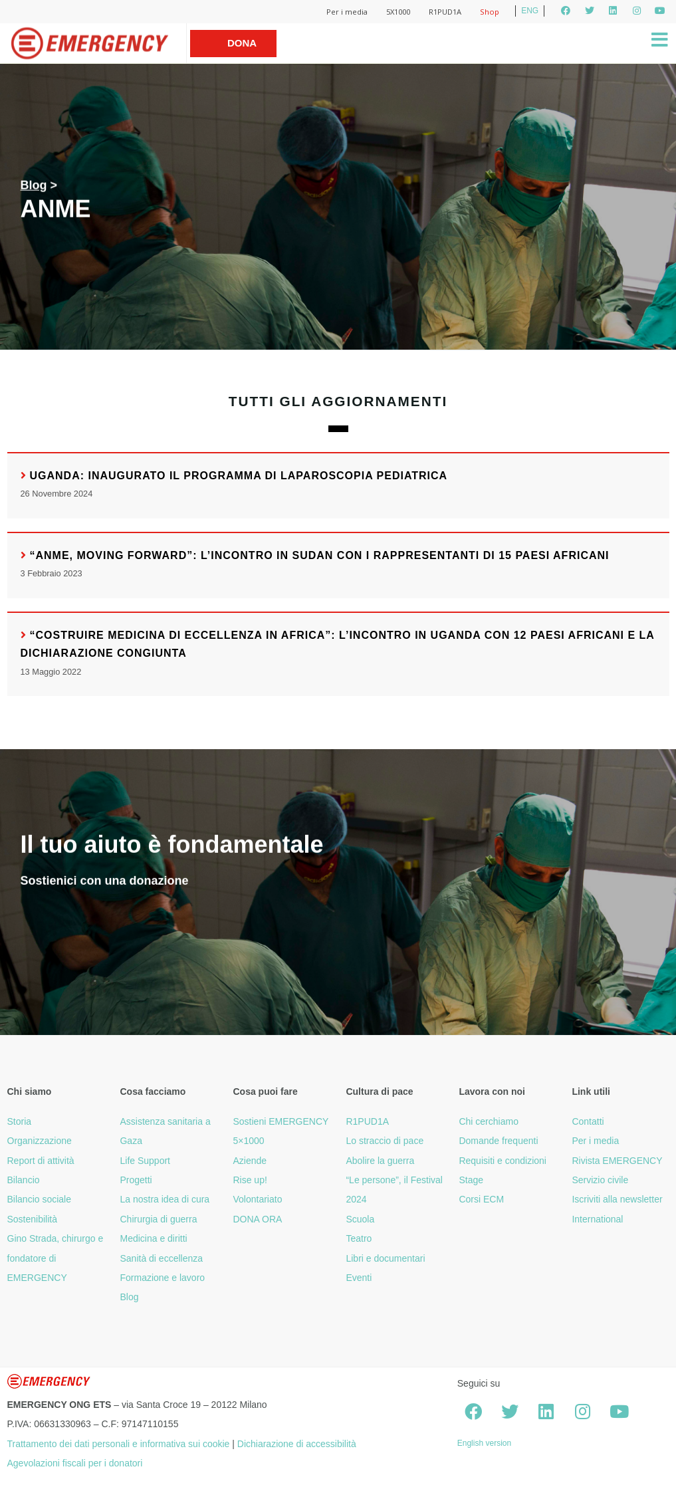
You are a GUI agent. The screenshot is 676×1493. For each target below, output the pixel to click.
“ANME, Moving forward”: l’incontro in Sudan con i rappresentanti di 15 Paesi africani (320, 555)
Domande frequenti (498, 1140)
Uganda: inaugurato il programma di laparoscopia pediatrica (239, 475)
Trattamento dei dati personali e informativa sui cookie (118, 1443)
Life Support (145, 1160)
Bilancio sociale (39, 1199)
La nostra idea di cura (164, 1199)
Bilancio (23, 1180)
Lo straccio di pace (384, 1140)
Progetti (136, 1180)
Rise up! (250, 1180)
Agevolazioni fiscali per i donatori (75, 1463)
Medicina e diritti (153, 1238)
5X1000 (398, 12)
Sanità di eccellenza (161, 1258)
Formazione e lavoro (162, 1277)
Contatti (588, 1121)
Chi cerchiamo (488, 1121)
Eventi (359, 1277)
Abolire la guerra (380, 1160)
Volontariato (257, 1199)
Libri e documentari (385, 1258)
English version (484, 1443)
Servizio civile (600, 1180)
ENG (529, 10)
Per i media (347, 12)
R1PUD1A (445, 12)
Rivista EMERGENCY (617, 1160)
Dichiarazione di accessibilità (296, 1443)
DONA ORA (257, 1219)
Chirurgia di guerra (158, 1219)
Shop (489, 12)
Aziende (250, 1160)
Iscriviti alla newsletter (617, 1199)
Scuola (360, 1219)
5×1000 (248, 1140)
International (597, 1219)
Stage (471, 1180)
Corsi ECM (481, 1199)
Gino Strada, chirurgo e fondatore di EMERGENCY (55, 1258)
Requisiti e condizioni (502, 1160)
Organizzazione (39, 1140)
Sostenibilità (32, 1219)
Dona (242, 43)
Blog (34, 185)
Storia (19, 1121)
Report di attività (40, 1160)
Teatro (359, 1238)
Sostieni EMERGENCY (280, 1121)
